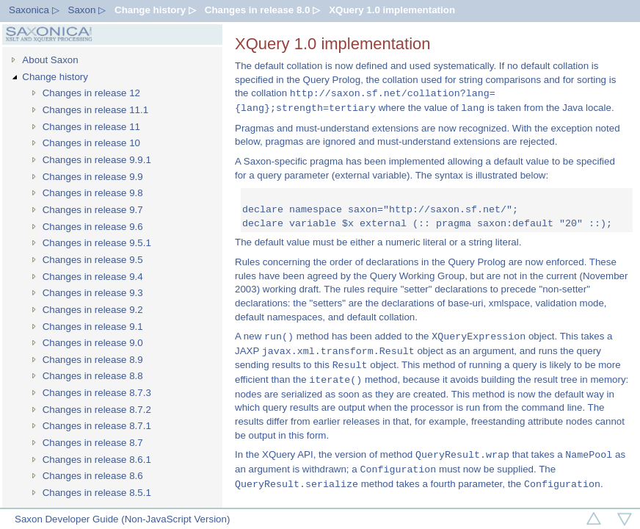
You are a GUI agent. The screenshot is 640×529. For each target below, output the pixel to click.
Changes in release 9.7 (93, 209)
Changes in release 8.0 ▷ (262, 9)
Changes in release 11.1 (96, 109)
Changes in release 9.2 (93, 309)
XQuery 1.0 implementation (392, 9)
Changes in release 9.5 (93, 259)
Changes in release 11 (91, 126)
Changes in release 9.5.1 (97, 242)
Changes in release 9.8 (93, 192)
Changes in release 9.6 (93, 226)
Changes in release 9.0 (93, 342)
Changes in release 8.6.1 (97, 459)
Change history (55, 76)
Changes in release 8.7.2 (97, 409)
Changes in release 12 (91, 92)
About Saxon (50, 59)
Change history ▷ (155, 9)
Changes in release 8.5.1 (97, 492)
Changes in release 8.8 (93, 375)
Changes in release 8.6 (93, 475)
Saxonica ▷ (34, 9)
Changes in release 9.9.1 (97, 159)
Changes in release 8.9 (93, 359)
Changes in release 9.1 (93, 326)
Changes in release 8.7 (93, 442)
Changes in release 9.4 (93, 276)
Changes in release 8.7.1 (97, 425)
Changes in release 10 (91, 142)
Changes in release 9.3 (93, 292)
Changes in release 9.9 (93, 176)
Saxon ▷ (87, 9)
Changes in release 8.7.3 (97, 392)
